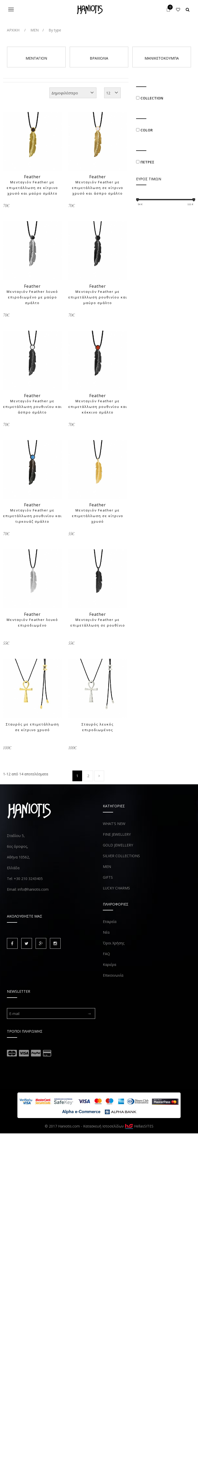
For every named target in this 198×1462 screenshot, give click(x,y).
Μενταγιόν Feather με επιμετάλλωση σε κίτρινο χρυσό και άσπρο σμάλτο (97, 188)
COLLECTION (151, 98)
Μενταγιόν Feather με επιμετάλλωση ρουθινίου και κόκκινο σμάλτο (97, 407)
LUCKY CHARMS (116, 888)
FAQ (106, 953)
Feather (32, 177)
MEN (107, 866)
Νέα (106, 932)
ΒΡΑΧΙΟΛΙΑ (99, 58)
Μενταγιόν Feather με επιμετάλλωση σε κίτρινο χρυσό (97, 516)
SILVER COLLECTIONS (121, 855)
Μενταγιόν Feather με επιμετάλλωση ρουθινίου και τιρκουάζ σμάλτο (32, 516)
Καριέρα (109, 964)
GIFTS (108, 877)
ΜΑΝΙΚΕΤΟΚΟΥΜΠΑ (162, 58)
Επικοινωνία (113, 975)
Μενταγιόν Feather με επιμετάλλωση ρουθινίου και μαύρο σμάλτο (97, 297)
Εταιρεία (109, 921)
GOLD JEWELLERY (118, 845)
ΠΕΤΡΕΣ (147, 162)
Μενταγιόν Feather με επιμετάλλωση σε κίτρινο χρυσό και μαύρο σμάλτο (32, 188)
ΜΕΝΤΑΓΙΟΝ (36, 58)
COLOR (146, 130)
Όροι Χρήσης (113, 943)
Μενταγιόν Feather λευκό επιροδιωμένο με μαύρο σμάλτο (32, 297)
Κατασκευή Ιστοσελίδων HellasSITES (118, 1126)
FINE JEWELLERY (117, 834)
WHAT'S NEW (114, 823)
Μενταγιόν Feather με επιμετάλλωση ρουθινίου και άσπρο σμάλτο (32, 407)
